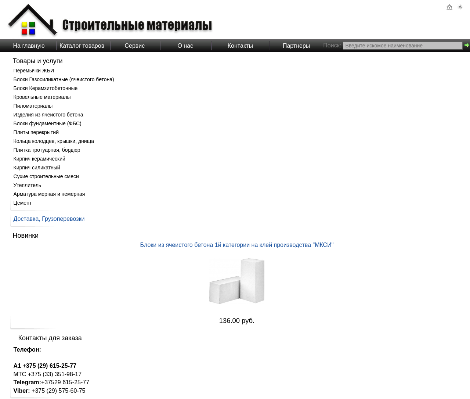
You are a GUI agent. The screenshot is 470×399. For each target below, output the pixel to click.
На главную (29, 46)
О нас (185, 46)
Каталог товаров (81, 46)
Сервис (134, 46)
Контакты (240, 46)
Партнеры (296, 46)
